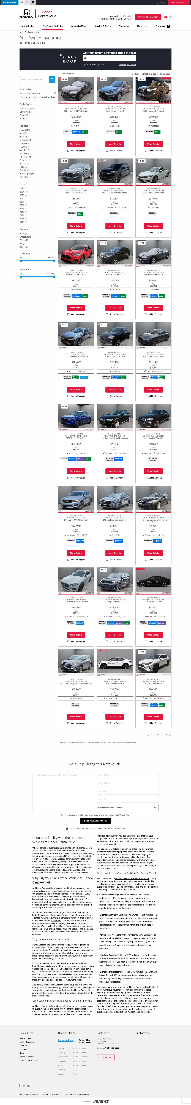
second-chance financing (60, 870)
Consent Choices (83, 1094)
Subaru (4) (24, 163)
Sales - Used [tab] (85, 1043)
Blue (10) (24, 247)
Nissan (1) (24, 153)
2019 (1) (23, 208)
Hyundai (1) (25, 147)
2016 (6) (23, 218)
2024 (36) (24, 192)
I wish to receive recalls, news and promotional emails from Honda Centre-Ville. (96, 815)
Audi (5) (23, 133)
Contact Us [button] (105, 1057)
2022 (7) (23, 198)
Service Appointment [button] (148, 17)
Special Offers (78, 26)
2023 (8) (23, 195)
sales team (56, 920)
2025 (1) (23, 188)
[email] (128, 799)
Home (21, 32)
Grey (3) (23, 243)
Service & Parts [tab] (65, 1040)
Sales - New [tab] (85, 1040)
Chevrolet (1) (26, 140)
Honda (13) (25, 130)
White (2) (24, 240)
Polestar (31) (26, 157)
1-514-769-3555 (125, 16)
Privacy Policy (120, 828)
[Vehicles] (109, 58)
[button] (9, 2)
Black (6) (24, 233)
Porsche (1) (25, 160)
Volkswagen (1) (27, 173)
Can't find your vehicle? (127, 65)
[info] (63, 791)
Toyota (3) (24, 170)
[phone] (128, 791)
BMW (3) (24, 137)
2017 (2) (23, 215)
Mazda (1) (24, 150)
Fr (170, 17)
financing (87, 867)
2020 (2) (23, 205)
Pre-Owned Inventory (38, 93)
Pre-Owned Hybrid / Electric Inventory (37, 97)
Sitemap (45, 1094)
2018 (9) (23, 212)
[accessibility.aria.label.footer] (101, 1101)
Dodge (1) (24, 143)
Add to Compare (78, 151)
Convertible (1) (26, 112)
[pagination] (166, 735)
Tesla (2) (24, 167)
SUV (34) (24, 118)
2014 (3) (23, 222)
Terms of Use (56, 1094)
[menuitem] (27, 26)
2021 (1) (23, 202)
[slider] (54, 261)
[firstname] (128, 775)
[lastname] (128, 783)
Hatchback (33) (27, 108)
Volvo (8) (24, 177)
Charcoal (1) (25, 237)
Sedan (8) (24, 115)
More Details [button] (76, 144)
